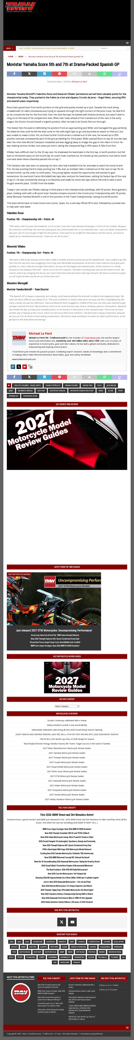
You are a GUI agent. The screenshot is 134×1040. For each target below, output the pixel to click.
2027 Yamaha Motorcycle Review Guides (67, 753)
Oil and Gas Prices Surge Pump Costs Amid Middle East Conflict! (55, 642)
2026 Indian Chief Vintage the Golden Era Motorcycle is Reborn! (51, 1011)
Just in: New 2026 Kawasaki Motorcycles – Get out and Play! (67, 882)
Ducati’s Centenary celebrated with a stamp (66, 720)
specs (11, 957)
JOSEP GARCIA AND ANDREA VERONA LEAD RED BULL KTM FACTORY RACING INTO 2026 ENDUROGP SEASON (67, 734)
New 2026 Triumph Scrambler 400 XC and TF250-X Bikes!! (67, 833)
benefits (62, 942)
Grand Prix (87, 385)
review (102, 952)
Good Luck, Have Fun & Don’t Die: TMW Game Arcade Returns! (55, 635)
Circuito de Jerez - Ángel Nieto (27, 385)
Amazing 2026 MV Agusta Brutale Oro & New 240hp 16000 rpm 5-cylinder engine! (67, 878)
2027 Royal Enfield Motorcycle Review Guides (67, 767)
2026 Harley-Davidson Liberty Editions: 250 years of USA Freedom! (67, 902)
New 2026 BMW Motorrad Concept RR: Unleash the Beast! (66, 857)
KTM (14, 952)
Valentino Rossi (30, 396)
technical (102, 957)
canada (81, 942)
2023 (19, 942)
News (101, 390)
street (41, 957)
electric (32, 947)
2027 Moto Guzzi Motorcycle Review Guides (67, 771)
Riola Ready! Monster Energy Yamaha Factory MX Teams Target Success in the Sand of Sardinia (67, 743)
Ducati (14, 947)
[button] (127, 43)
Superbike (52, 957)
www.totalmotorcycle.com (24, 359)
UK (123, 957)
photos (91, 952)
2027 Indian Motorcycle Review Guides (67, 785)
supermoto (65, 957)
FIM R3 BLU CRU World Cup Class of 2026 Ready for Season (67, 739)
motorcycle (50, 952)
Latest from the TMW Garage (67, 567)
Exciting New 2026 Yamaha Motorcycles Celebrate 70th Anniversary (66, 853)
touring (114, 957)
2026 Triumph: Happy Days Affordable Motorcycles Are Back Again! (67, 890)
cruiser (107, 942)
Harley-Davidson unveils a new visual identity (67, 725)
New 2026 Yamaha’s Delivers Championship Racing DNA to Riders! (67, 894)
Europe (43, 947)
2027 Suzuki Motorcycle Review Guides (67, 762)
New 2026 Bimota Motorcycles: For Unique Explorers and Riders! (67, 886)
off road (80, 952)
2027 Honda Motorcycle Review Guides (67, 794)
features (54, 947)
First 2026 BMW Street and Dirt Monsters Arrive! (67, 814)
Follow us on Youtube (108, 989)
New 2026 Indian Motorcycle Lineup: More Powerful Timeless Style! (67, 837)
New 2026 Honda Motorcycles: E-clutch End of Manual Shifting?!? (49, 998)
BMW (72, 942)
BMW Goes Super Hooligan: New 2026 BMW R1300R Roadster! (55, 646)
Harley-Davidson (78, 947)
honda (93, 947)
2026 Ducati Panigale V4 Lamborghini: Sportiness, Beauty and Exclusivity (67, 841)
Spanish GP (13, 396)
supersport (79, 957)
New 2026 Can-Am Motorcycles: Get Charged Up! (67, 874)
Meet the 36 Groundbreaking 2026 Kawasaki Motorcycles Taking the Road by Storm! (67, 862)
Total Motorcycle (92, 337)
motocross (25, 952)
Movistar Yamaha (57, 390)
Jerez (11, 390)
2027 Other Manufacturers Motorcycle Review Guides (67, 748)
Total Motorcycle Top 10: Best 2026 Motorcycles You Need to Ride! (50, 1004)
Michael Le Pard (79, 81)
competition (94, 942)
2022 (11, 942)
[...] (96, 822)
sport (20, 957)
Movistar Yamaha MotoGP (82, 390)
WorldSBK (64, 962)
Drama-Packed (71, 385)
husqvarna (105, 947)
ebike (23, 947)
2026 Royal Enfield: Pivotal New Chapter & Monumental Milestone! (67, 866)
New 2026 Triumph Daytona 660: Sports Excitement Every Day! (55, 639)
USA (54, 962)
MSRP (62, 952)
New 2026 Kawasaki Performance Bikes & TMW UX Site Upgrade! (67, 898)
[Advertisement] (83, 20)
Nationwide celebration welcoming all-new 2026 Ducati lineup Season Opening (67, 729)
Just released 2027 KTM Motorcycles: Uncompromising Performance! (54, 630)
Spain (120, 390)
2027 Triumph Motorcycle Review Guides (67, 757)
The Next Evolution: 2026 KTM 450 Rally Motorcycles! (67, 870)
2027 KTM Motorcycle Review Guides (67, 776)
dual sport (119, 942)
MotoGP (41, 390)
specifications (115, 952)
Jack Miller (111, 385)
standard (30, 957)
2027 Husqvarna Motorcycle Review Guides (67, 790)
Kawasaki (118, 947)
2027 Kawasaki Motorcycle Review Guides (67, 780)
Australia (50, 942)
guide (64, 947)
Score (110, 390)
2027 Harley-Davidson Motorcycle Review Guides (67, 799)
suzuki (91, 957)
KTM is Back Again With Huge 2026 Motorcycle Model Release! (67, 849)
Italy (99, 385)
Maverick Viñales (25, 390)
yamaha (76, 962)
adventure (37, 942)
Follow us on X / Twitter (109, 985)
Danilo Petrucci (53, 385)
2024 (27, 942)
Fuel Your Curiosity (67, 808)
